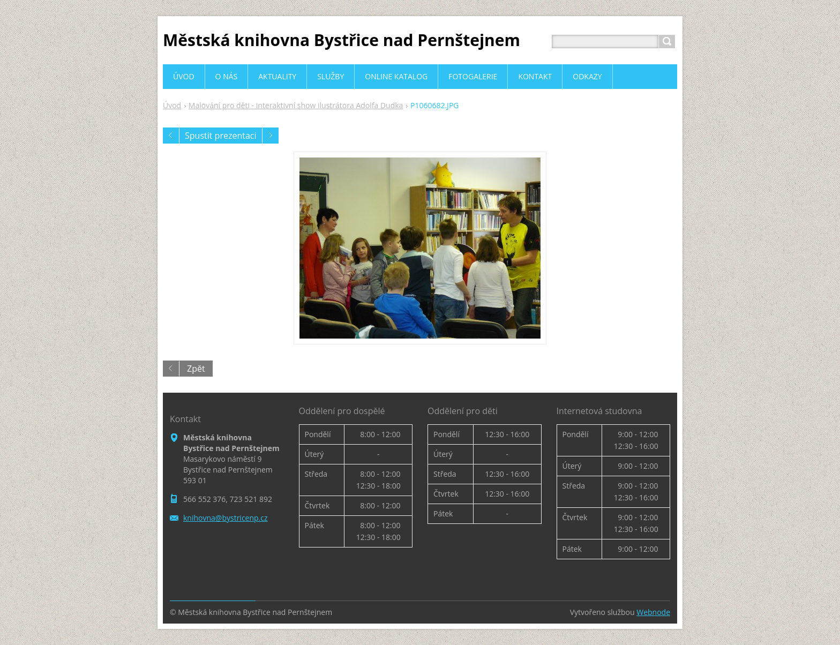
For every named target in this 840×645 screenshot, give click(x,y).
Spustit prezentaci (221, 135)
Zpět (196, 368)
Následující (270, 136)
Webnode (653, 612)
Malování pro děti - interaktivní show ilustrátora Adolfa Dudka (296, 105)
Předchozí (171, 136)
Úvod (172, 105)
